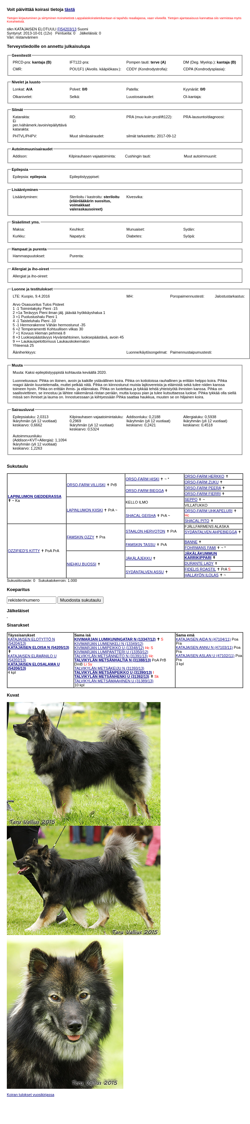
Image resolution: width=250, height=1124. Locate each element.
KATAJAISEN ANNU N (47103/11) (204, 647)
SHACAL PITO (197, 521)
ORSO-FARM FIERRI (203, 494)
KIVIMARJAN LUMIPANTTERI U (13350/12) (111, 652)
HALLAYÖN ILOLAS (202, 575)
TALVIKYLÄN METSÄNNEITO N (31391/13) (111, 656)
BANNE (191, 542)
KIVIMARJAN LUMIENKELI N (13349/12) (108, 644)
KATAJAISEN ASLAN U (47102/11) (205, 656)
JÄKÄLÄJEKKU (139, 558)
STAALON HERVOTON (145, 531)
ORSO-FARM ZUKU (202, 482)
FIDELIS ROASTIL (200, 569)
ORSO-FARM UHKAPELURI (209, 511)
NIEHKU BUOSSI (81, 564)
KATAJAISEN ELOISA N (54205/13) (38, 647)
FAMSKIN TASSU (140, 545)
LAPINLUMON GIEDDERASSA (34, 496)
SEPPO (191, 499)
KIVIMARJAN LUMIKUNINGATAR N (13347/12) (115, 639)
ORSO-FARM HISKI (142, 479)
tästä (70, 9)
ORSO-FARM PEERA (203, 488)
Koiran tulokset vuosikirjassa (30, 1095)
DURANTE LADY (199, 563)
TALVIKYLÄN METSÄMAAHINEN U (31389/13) (113, 681)
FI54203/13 (67, 29)
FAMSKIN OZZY (80, 537)
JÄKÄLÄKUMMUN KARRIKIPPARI (201, 555)
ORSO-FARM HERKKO (204, 476)
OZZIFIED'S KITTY (24, 551)
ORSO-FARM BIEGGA (145, 491)
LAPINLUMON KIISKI (85, 510)
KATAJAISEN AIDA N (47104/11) (203, 639)
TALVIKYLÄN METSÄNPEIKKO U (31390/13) (113, 672)
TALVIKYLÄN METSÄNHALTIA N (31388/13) (112, 660)
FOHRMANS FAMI (200, 548)
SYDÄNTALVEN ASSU (145, 572)
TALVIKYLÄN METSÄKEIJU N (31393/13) (109, 668)
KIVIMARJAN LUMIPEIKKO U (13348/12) (109, 648)
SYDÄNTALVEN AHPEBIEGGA (211, 532)
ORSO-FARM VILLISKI (86, 485)
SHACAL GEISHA (141, 515)
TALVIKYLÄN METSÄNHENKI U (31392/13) (111, 676)
